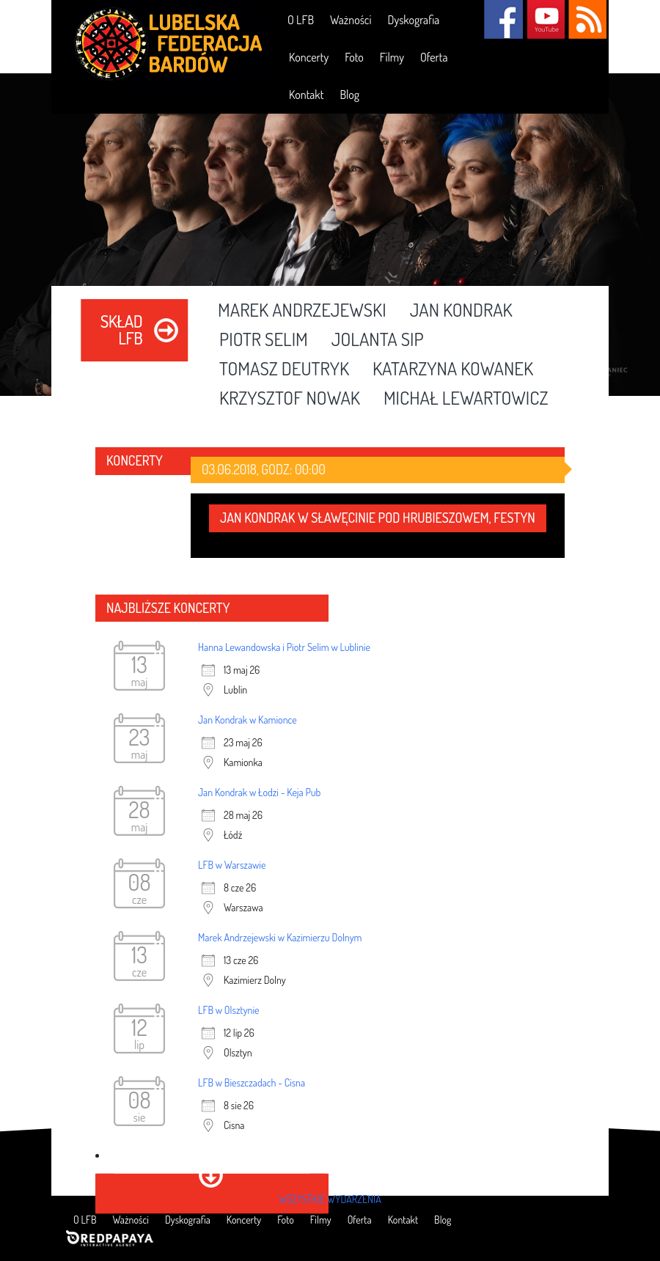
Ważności (350, 19)
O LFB (300, 19)
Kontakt (306, 94)
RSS (587, 19)
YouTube (545, 19)
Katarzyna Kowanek (453, 369)
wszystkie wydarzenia (330, 1199)
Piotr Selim (263, 340)
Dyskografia (413, 19)
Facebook (503, 19)
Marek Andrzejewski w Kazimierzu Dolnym (280, 937)
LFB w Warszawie (231, 865)
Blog (349, 94)
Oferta (434, 57)
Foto (354, 57)
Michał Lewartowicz (466, 399)
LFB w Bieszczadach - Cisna (251, 1082)
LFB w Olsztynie (229, 1010)
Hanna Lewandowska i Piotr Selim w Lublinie (284, 647)
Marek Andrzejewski (302, 311)
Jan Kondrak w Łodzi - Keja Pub (259, 792)
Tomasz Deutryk (284, 369)
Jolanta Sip (377, 340)
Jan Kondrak (461, 311)
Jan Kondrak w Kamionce (247, 719)
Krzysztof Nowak (289, 399)
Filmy (392, 57)
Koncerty (309, 57)
